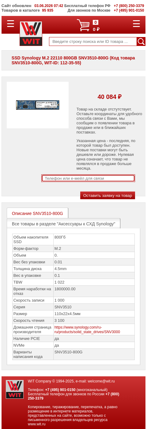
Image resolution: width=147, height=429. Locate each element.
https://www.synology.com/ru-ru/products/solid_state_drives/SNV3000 (87, 329)
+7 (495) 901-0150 (60, 390)
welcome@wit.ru (101, 381)
